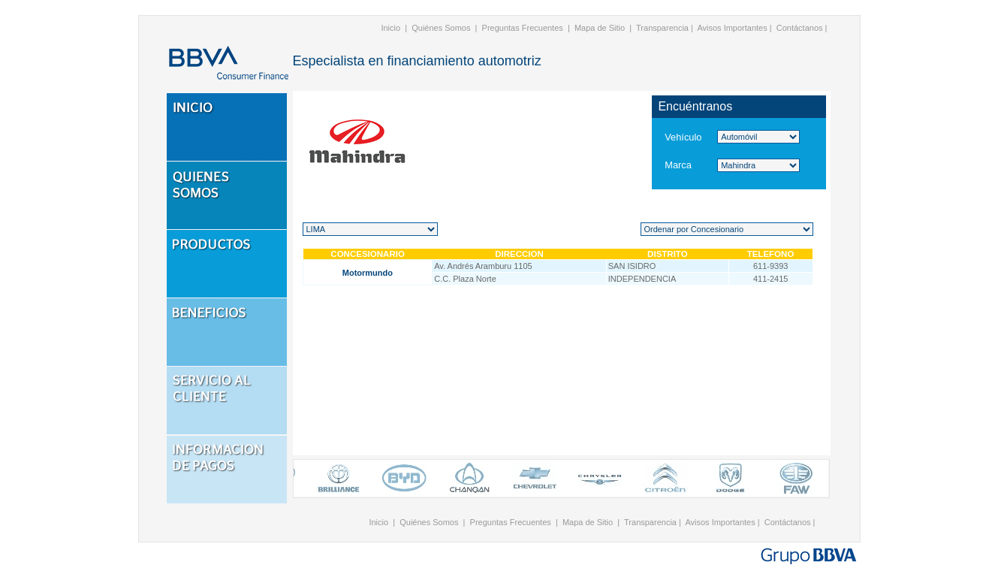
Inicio (390, 27)
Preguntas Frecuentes (522, 27)
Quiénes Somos (441, 27)
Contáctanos (799, 27)
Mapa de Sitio (599, 27)
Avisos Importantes (732, 27)
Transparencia (662, 27)
